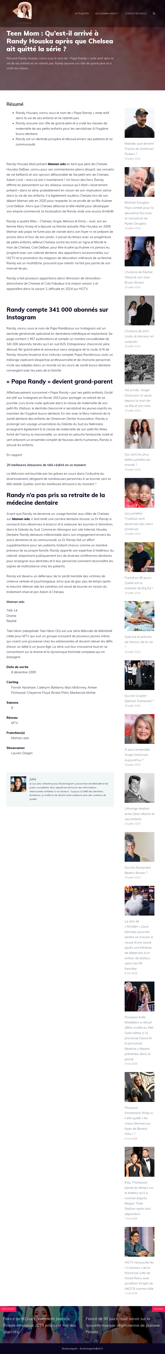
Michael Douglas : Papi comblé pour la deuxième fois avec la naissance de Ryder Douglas (139, 213)
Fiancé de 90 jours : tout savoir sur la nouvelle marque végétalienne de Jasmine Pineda (123, 1325)
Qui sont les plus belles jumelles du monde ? (138, 459)
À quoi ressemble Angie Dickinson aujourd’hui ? (137, 755)
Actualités (82, 13)
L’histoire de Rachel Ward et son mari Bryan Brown (138, 277)
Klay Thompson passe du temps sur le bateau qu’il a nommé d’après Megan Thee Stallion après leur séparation (139, 1198)
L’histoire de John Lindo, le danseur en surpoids (139, 336)
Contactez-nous (135, 13)
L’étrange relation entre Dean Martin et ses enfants (139, 814)
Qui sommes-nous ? (107, 13)
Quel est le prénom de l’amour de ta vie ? (139, 642)
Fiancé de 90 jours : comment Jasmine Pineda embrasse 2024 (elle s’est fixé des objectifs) (39, 1325)
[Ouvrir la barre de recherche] (154, 13)
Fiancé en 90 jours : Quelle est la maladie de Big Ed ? (139, 583)
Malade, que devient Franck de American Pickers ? (139, 149)
